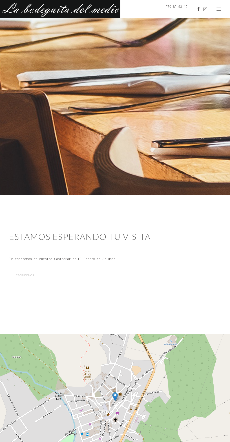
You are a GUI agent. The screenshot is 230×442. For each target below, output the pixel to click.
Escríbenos (25, 275)
